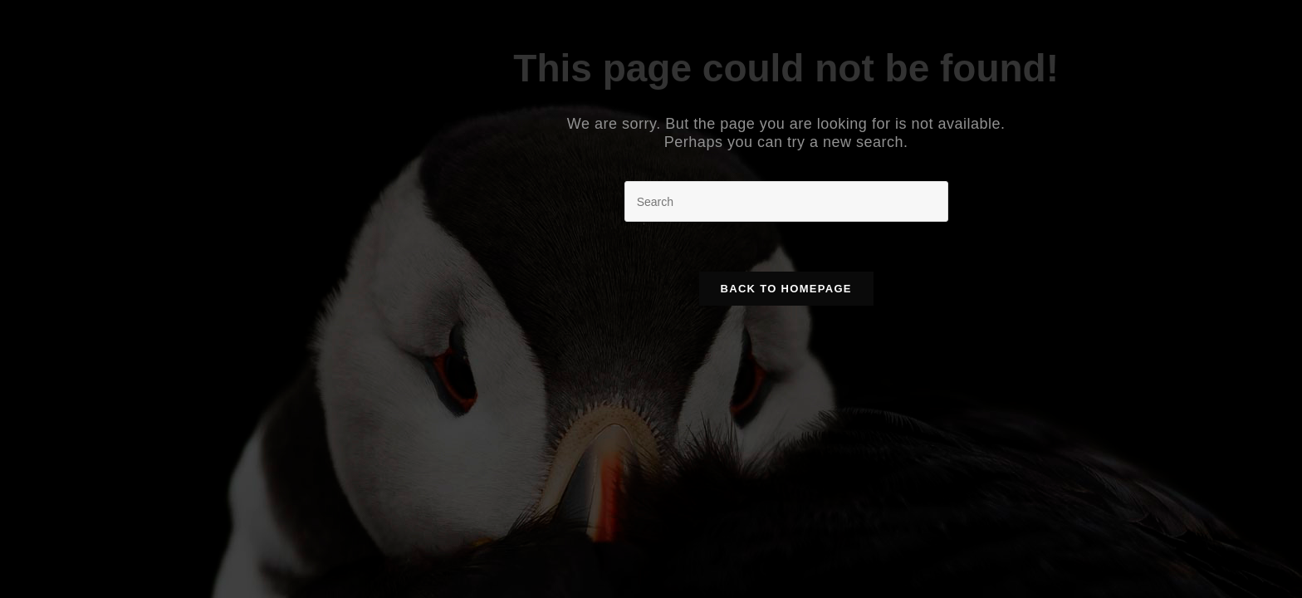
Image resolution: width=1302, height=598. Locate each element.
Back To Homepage (786, 288)
